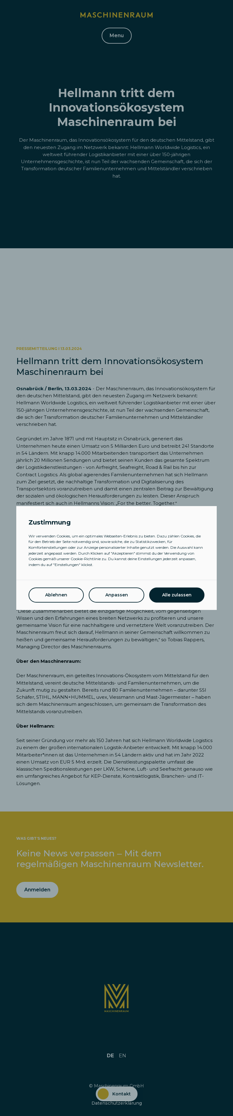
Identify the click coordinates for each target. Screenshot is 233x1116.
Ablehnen (56, 595)
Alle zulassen (177, 595)
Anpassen (116, 595)
